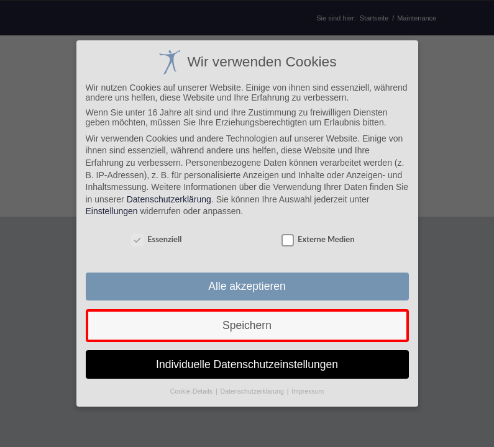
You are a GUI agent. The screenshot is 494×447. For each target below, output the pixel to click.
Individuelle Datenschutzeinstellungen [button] (247, 364)
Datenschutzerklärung (169, 199)
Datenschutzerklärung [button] (253, 391)
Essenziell (156, 239)
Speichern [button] (247, 325)
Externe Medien (317, 239)
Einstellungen (112, 211)
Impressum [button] (307, 391)
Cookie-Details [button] (192, 391)
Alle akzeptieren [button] (247, 286)
